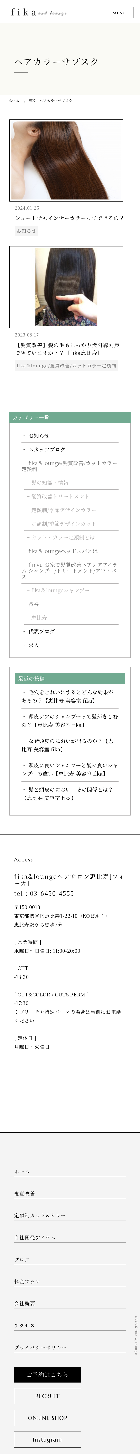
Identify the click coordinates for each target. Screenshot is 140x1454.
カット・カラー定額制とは (63, 537)
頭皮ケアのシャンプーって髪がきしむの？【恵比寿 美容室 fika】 (69, 720)
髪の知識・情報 (49, 482)
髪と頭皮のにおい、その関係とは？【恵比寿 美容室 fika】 (67, 793)
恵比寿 (39, 617)
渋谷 (33, 603)
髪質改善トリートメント (60, 496)
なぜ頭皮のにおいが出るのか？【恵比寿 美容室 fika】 (67, 745)
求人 (33, 644)
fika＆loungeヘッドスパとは (63, 551)
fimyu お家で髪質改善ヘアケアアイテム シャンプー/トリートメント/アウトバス (69, 570)
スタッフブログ (47, 449)
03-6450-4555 (52, 893)
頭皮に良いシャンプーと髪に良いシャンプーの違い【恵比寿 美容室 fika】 (69, 769)
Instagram (47, 1439)
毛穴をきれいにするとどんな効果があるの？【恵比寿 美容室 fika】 (67, 696)
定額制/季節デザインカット (63, 523)
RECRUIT (47, 1396)
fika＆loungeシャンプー (60, 590)
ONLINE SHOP (47, 1418)
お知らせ (38, 435)
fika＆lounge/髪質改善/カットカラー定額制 (69, 465)
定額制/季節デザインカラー (63, 510)
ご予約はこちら (47, 1374)
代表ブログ (41, 631)
